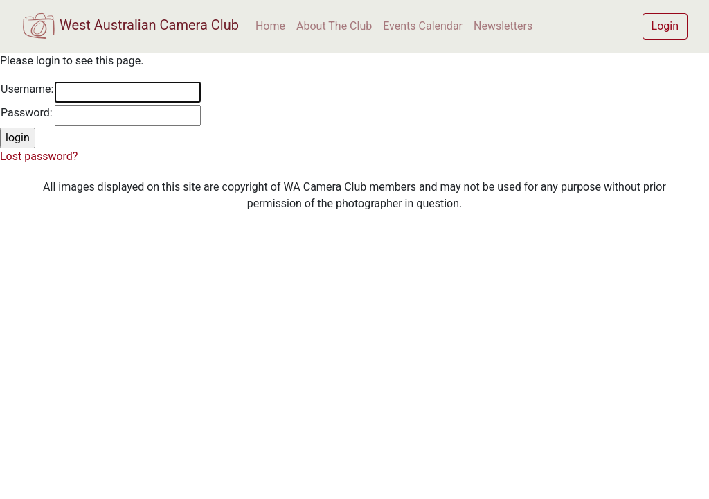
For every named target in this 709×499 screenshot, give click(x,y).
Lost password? (39, 156)
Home (270, 26)
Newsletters (503, 26)
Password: (27, 112)
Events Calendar (423, 26)
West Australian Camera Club (130, 26)
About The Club (334, 26)
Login (665, 26)
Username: (27, 89)
